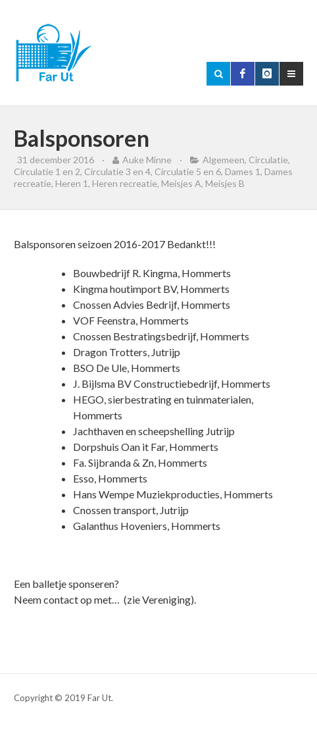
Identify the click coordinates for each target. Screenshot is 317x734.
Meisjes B (225, 183)
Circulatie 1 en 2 (47, 171)
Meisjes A (181, 183)
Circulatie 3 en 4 (117, 171)
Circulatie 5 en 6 (188, 171)
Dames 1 (242, 171)
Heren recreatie (124, 183)
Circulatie (268, 159)
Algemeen (224, 159)
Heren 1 (71, 183)
